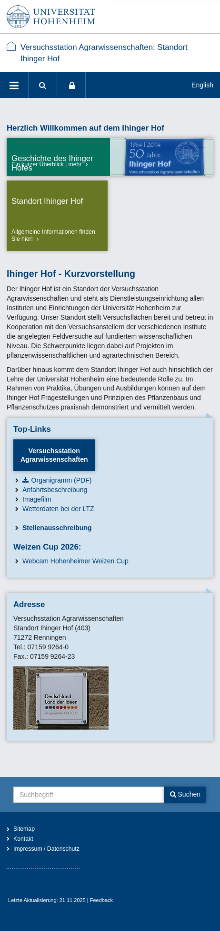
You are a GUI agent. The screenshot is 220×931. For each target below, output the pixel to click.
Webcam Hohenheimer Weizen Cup (75, 561)
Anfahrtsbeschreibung (54, 490)
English (202, 85)
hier (26, 239)
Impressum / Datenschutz (46, 849)
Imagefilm (36, 499)
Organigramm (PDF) (61, 480)
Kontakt (23, 839)
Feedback (101, 900)
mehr (75, 164)
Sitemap (24, 829)
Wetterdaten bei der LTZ (58, 509)
